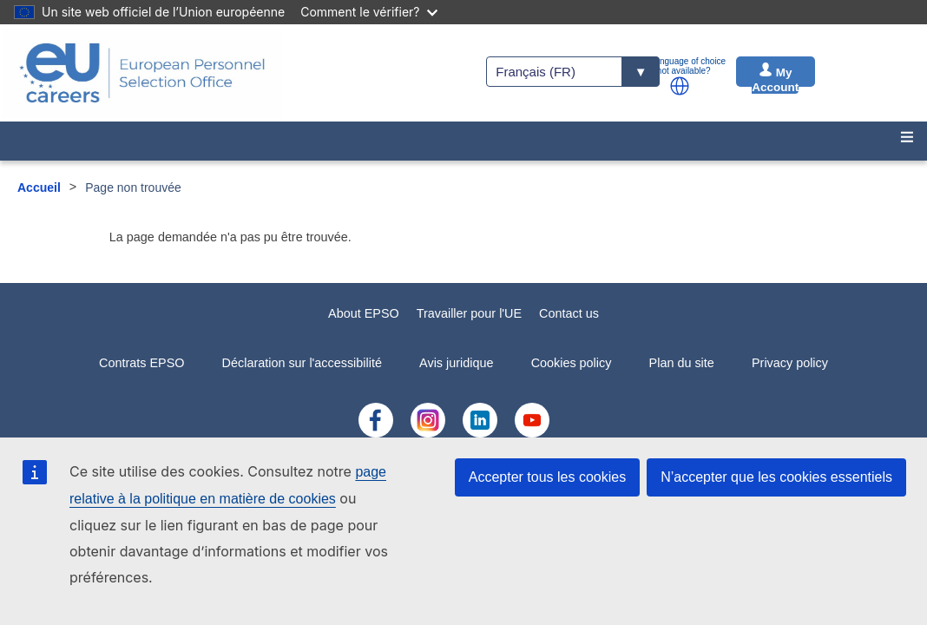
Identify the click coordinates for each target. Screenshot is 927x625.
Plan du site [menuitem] (681, 363)
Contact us (569, 313)
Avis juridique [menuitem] (456, 363)
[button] (679, 86)
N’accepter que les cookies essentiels (776, 477)
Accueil (39, 187)
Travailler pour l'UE (469, 313)
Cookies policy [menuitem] (571, 363)
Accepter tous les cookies (547, 477)
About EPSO (363, 313)
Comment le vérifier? (368, 11)
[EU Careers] (142, 73)
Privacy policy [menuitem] (790, 363)
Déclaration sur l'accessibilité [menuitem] (302, 363)
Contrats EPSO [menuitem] (141, 363)
